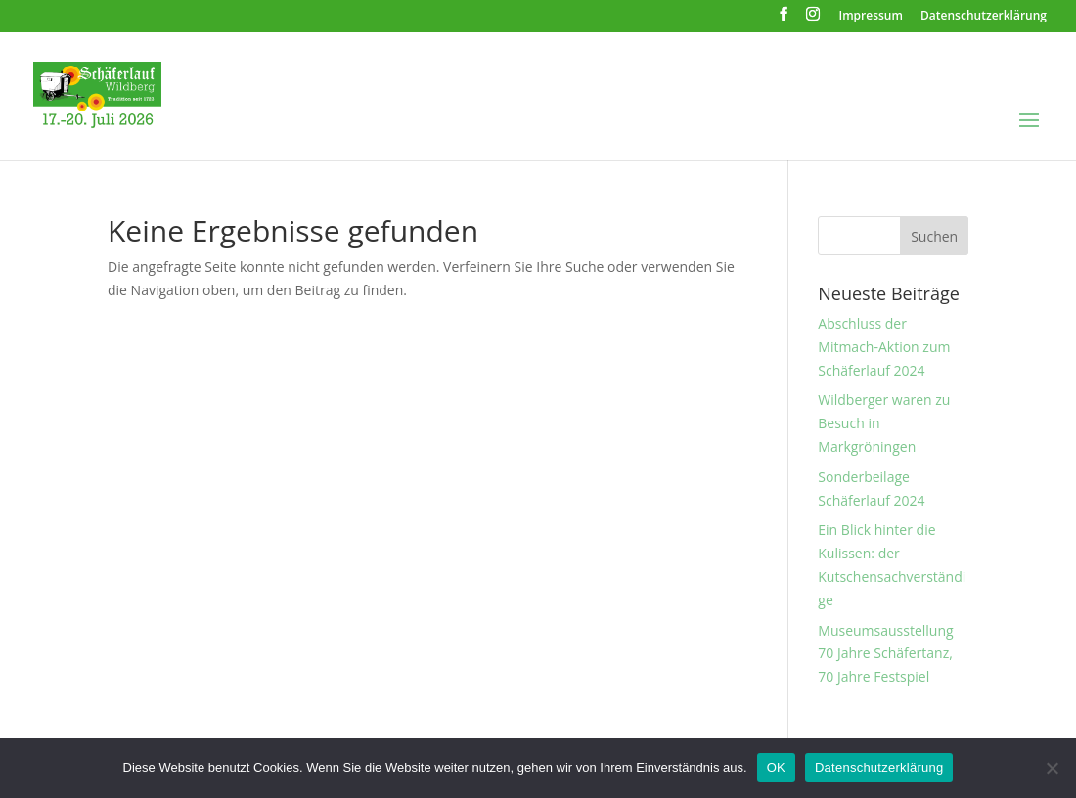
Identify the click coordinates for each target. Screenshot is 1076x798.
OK (776, 767)
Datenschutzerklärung (983, 16)
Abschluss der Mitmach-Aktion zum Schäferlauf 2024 (884, 346)
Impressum (871, 16)
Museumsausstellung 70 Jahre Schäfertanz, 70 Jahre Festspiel (885, 654)
